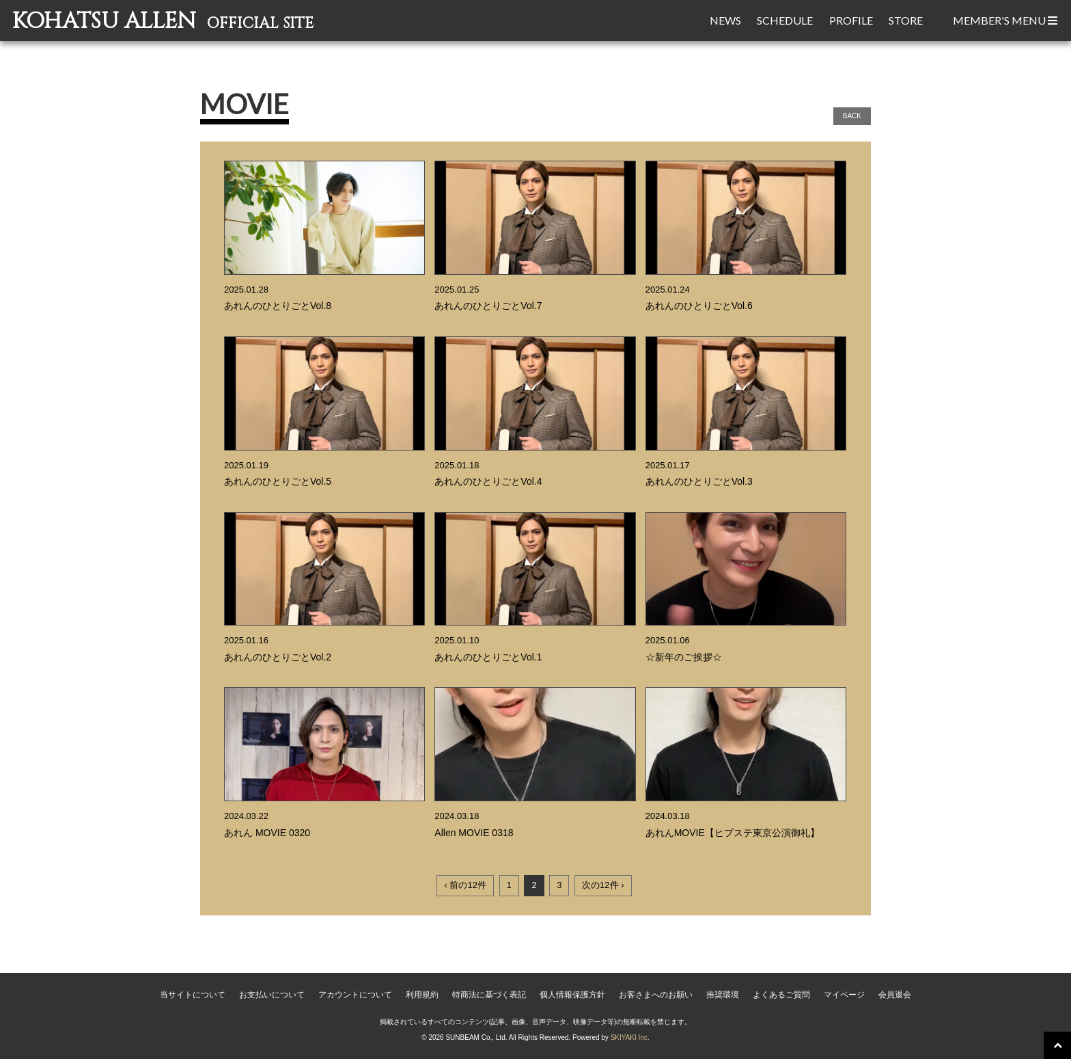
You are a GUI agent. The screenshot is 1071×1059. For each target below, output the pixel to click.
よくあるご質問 (781, 995)
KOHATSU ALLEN (165, 21)
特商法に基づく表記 (489, 995)
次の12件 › (603, 885)
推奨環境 (722, 995)
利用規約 (422, 995)
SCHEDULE (785, 20)
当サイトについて (192, 995)
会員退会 (894, 995)
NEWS (725, 20)
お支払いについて (272, 995)
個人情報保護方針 (572, 995)
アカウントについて (355, 995)
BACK (852, 116)
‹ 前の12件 (465, 885)
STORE (906, 20)
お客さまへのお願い (656, 995)
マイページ (844, 995)
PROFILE (851, 20)
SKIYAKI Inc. (630, 1037)
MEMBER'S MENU (1005, 20)
